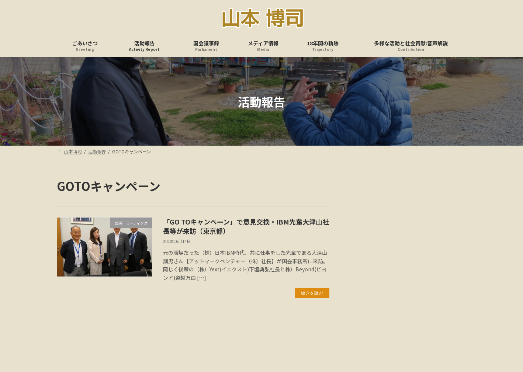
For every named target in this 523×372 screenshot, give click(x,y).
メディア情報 (255, 340)
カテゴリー (367, 279)
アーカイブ (367, 222)
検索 (446, 185)
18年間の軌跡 (296, 340)
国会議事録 (216, 340)
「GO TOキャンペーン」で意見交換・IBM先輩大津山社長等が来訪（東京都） (246, 226)
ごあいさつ (146, 340)
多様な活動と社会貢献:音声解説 (356, 340)
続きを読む (312, 293)
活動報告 (181, 340)
